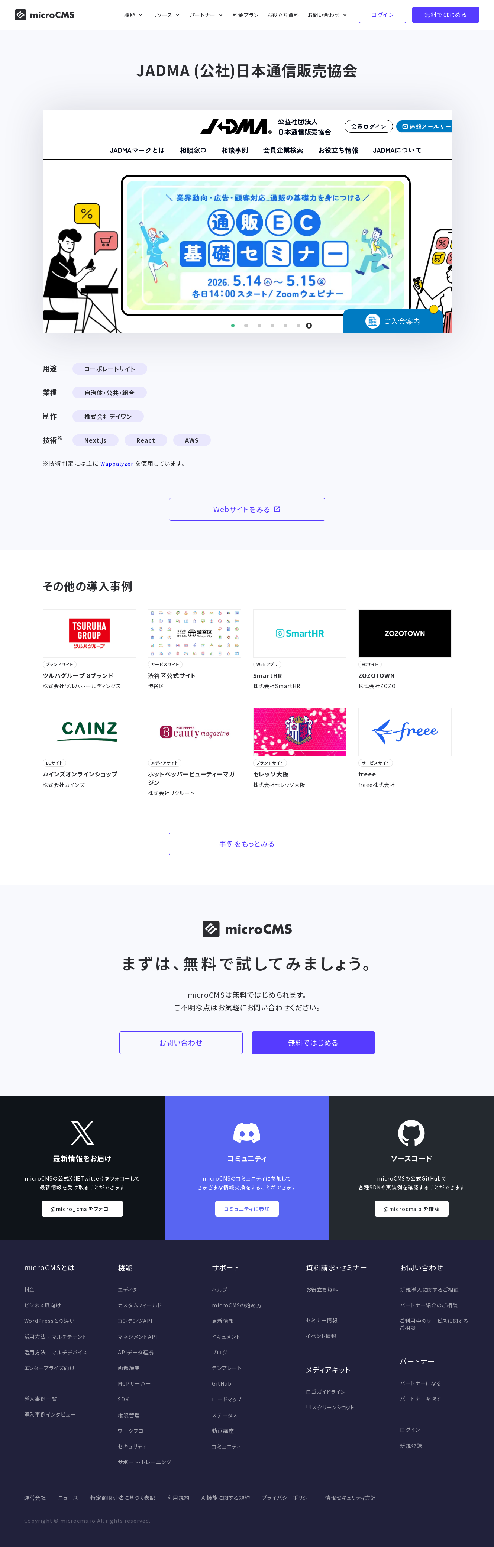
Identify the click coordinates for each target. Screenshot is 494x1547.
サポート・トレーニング (144, 1462)
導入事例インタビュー (50, 1414)
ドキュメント (226, 1336)
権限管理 (129, 1415)
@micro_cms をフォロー (82, 1208)
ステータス (225, 1415)
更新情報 (223, 1320)
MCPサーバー (134, 1383)
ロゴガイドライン (326, 1391)
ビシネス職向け (43, 1305)
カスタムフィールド (140, 1305)
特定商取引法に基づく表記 (122, 1497)
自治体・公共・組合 (109, 392)
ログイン (410, 1429)
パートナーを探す (421, 1398)
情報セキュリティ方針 (351, 1497)
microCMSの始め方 (237, 1305)
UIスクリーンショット (330, 1407)
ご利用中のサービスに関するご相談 (434, 1324)
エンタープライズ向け (49, 1367)
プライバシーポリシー (287, 1497)
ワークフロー (133, 1430)
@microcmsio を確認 (412, 1208)
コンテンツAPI (135, 1320)
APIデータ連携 (136, 1352)
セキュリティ (132, 1446)
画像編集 (129, 1367)
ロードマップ (227, 1399)
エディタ (127, 1289)
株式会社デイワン (108, 416)
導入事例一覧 (41, 1398)
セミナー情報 (322, 1320)
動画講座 (223, 1430)
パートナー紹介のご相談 (429, 1305)
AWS (192, 440)
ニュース (68, 1497)
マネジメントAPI (137, 1336)
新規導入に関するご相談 (429, 1289)
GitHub (222, 1383)
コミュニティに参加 (247, 1208)
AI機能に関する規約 (226, 1497)
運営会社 (35, 1497)
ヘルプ (220, 1289)
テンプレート (227, 1367)
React (145, 440)
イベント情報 (321, 1336)
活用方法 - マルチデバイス (56, 1352)
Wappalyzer (117, 463)
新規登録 (411, 1445)
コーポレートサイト (110, 368)
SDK (123, 1399)
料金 (29, 1289)
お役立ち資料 (322, 1289)
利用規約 (178, 1497)
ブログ (219, 1352)
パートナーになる (421, 1383)
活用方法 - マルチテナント (55, 1336)
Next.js (95, 440)
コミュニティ (226, 1446)
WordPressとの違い (49, 1320)
